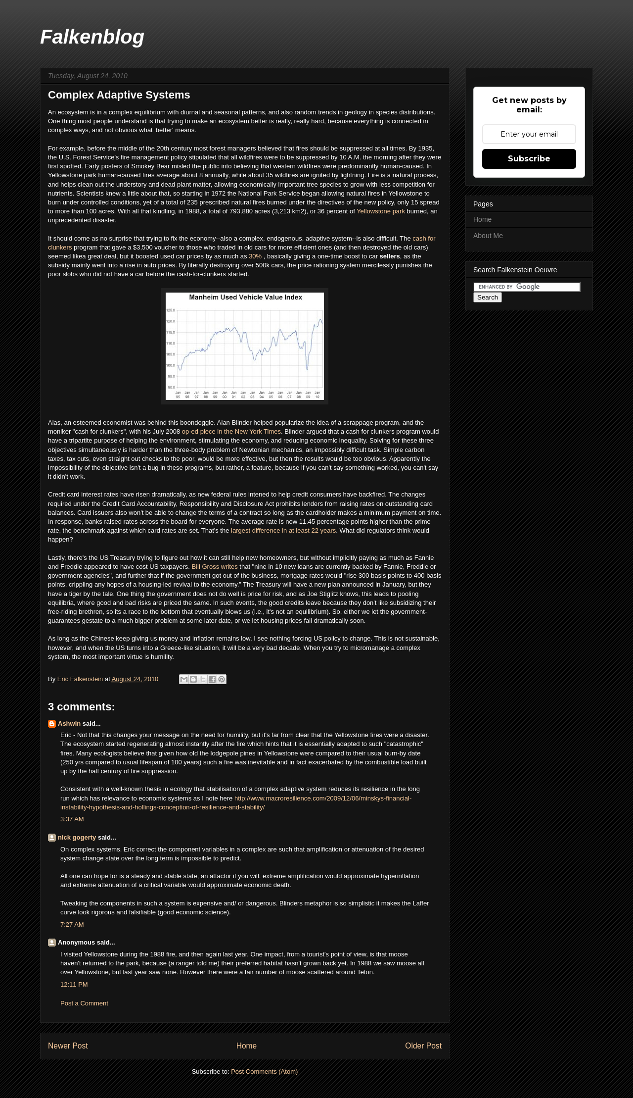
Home (246, 1046)
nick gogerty (77, 837)
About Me (488, 236)
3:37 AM (72, 819)
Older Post (423, 1046)
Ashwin (69, 723)
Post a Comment (84, 1003)
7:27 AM (72, 924)
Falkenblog (92, 37)
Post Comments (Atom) (264, 1071)
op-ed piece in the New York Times (231, 431)
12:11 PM (74, 984)
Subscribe (529, 158)
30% (256, 256)
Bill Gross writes (215, 566)
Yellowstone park (381, 211)
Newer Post (68, 1046)
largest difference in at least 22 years (283, 530)
